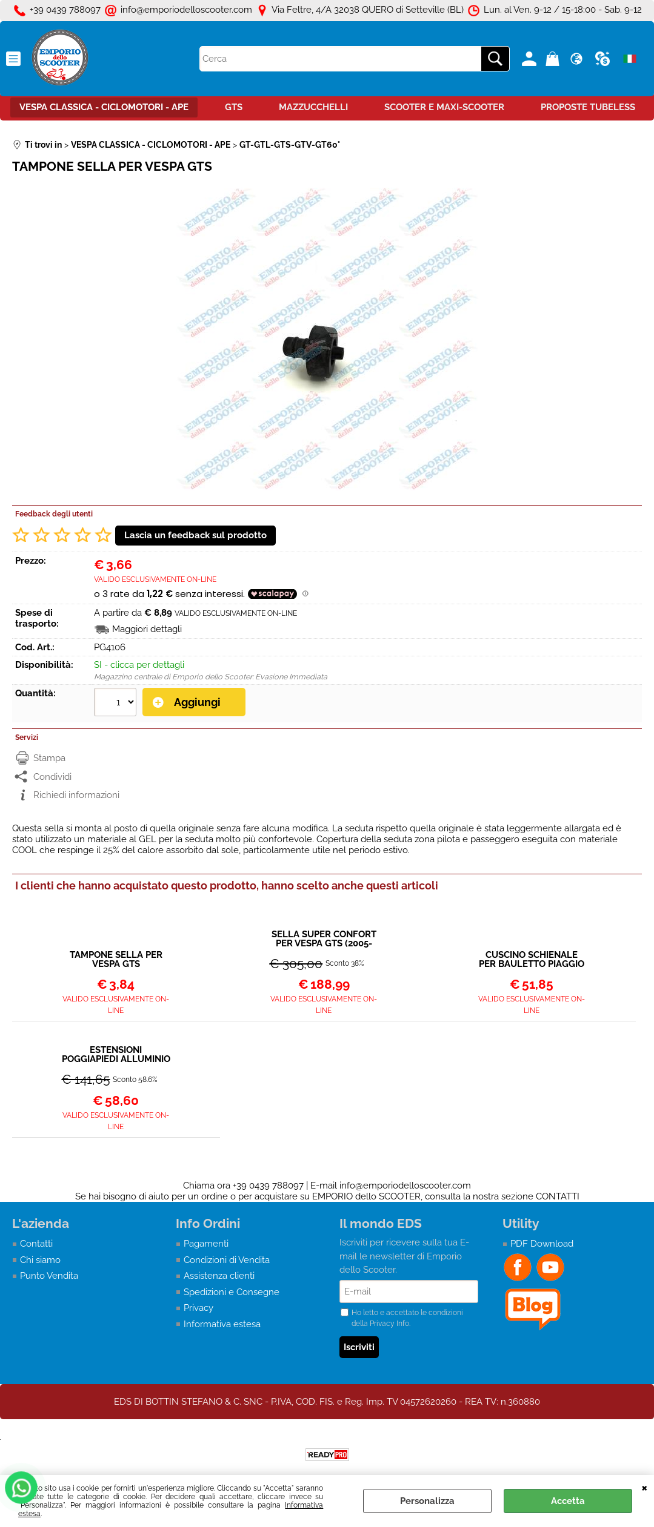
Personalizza (427, 1501)
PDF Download (541, 1243)
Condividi (52, 776)
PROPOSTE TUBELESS (588, 107)
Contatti (36, 1243)
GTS (233, 107)
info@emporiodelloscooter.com (405, 1185)
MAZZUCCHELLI (313, 107)
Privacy (198, 1307)
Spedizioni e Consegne (231, 1292)
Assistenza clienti (219, 1275)
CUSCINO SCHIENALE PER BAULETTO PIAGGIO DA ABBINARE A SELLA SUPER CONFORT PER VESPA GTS (531, 960)
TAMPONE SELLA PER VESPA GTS (116, 960)
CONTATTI (557, 1196)
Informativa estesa (222, 1324)
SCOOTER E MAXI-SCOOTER (444, 107)
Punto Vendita (49, 1275)
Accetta (568, 1501)
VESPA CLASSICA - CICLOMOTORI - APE (104, 107)
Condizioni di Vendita (227, 1260)
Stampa (49, 758)
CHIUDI (644, 1487)
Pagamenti (206, 1243)
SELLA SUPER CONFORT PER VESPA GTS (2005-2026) (324, 939)
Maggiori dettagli (147, 629)
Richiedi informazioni (76, 795)
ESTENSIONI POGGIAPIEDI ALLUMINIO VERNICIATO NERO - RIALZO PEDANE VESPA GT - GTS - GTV (116, 1055)
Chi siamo (40, 1260)
